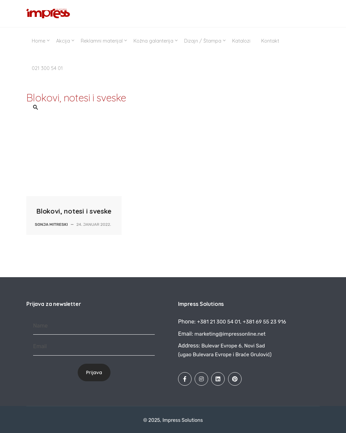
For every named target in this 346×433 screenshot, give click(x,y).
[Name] (94, 326)
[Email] (94, 346)
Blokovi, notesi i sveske (74, 211)
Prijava (94, 372)
